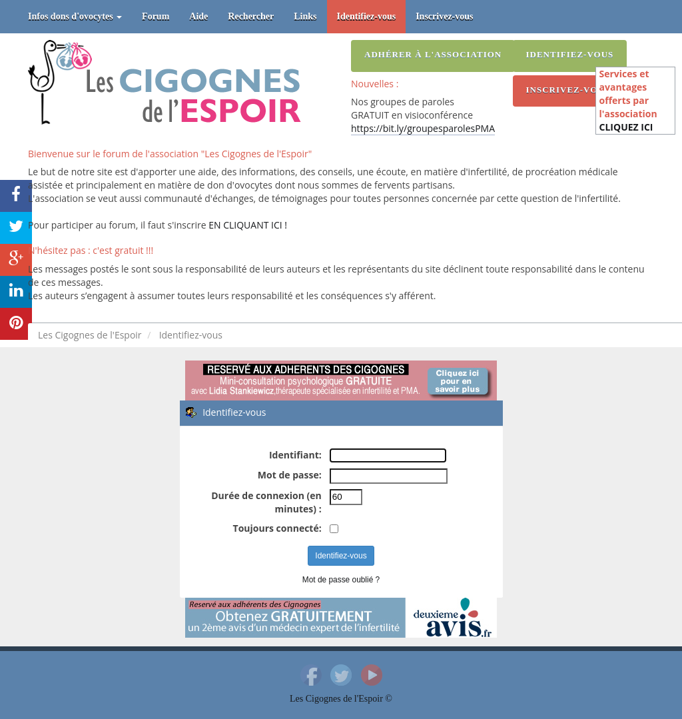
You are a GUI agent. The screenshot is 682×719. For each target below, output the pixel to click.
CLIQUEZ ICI (626, 127)
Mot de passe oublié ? (341, 579)
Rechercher (251, 16)
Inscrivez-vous (444, 16)
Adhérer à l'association (433, 54)
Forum (155, 16)
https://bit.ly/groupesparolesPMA (423, 128)
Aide (198, 16)
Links (305, 16)
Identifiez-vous (366, 16)
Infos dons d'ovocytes (75, 16)
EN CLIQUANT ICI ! (247, 225)
